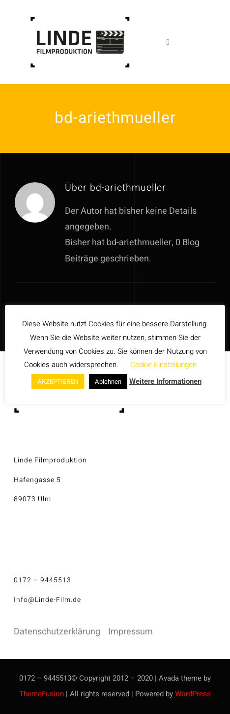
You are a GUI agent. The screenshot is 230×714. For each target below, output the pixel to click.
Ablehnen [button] (108, 381)
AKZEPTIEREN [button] (57, 381)
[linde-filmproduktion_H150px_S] (80, 20)
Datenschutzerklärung (57, 631)
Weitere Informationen (165, 381)
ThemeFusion (41, 693)
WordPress (193, 693)
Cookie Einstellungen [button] (163, 364)
